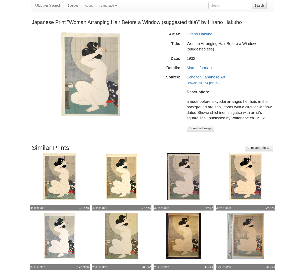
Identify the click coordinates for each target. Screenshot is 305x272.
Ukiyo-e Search (48, 5)
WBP (209, 207)
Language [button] (108, 5)
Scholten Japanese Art (206, 77)
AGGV (146, 267)
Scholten (83, 267)
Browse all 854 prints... (203, 83)
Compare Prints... (258, 147)
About (89, 5)
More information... (203, 68)
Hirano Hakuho (199, 34)
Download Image (200, 128)
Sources (73, 5)
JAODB (84, 207)
